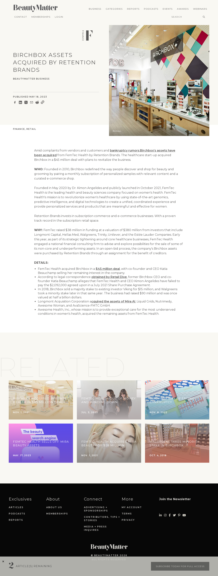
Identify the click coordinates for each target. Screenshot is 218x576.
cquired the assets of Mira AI (113, 301)
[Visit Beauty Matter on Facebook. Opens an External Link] (170, 515)
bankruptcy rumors (124, 150)
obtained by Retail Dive (109, 277)
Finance (19, 129)
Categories (114, 8)
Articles (16, 507)
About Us (54, 507)
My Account (132, 507)
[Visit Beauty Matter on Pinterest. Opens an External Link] (179, 515)
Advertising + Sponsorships (96, 509)
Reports (133, 8)
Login (59, 16)
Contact (20, 16)
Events (168, 8)
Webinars (200, 8)
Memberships (40, 16)
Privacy (128, 520)
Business (95, 8)
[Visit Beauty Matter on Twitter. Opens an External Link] (174, 515)
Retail (31, 129)
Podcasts (151, 8)
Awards (183, 8)
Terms (127, 513)
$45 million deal (108, 269)
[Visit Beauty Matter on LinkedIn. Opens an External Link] (160, 515)
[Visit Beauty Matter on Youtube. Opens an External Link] (184, 515)
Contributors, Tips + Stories (102, 519)
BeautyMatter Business (31, 78)
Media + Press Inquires (95, 528)
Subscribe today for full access (180, 566)
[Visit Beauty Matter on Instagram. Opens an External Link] (165, 515)
